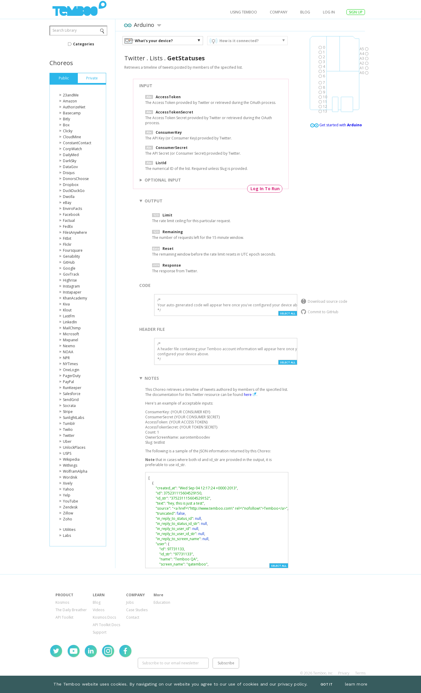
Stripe (68, 411)
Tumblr (69, 423)
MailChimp (72, 328)
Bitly (66, 119)
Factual (69, 220)
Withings (70, 465)
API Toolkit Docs (106, 624)
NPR (66, 357)
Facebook (71, 214)
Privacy (343, 673)
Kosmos (62, 602)
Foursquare (73, 250)
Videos (98, 609)
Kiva (66, 304)
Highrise (70, 280)
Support (99, 632)
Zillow (68, 513)
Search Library (64, 30)
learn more (356, 684)
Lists (156, 58)
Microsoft (71, 333)
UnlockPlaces (74, 447)
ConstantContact (77, 142)
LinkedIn (70, 322)
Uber (67, 441)
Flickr (67, 244)
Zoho (67, 519)
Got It (326, 684)
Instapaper (72, 292)
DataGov (70, 166)
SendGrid (71, 399)
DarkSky (69, 160)
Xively (67, 483)
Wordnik (70, 477)
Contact (132, 617)
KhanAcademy (75, 298)
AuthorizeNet (74, 107)
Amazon (70, 101)
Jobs (130, 602)
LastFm (69, 316)
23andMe (71, 95)
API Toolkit (64, 617)
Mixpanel (70, 339)
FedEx (68, 226)
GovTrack (71, 274)
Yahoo (68, 489)
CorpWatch (72, 148)
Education (162, 602)
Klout (67, 310)
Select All (287, 313)
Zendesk (70, 507)
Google (69, 268)
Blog (305, 12)
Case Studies (137, 609)
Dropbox (70, 184)
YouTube (70, 501)
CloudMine (72, 136)
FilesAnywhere (75, 232)
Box (66, 124)
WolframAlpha (75, 471)
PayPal (68, 381)
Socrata (69, 405)
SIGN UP (356, 12)
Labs (67, 535)
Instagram (71, 286)
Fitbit (67, 238)
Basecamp (72, 113)
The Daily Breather (71, 609)
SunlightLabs (73, 417)
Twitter (69, 435)
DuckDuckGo (74, 190)
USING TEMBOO (243, 12)
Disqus (69, 172)
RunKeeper (72, 387)
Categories (83, 44)
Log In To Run (265, 188)
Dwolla (69, 196)
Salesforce (72, 393)
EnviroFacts (72, 208)
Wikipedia (71, 459)
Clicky (67, 130)
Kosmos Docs (104, 617)
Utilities (69, 529)
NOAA (68, 351)
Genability (71, 256)
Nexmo (69, 345)
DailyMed (71, 154)
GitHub (69, 262)
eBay (67, 202)
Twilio (68, 429)
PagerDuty (72, 375)
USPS (67, 453)
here (248, 394)
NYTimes (70, 363)
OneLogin (71, 369)
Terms (360, 673)
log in (329, 12)
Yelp (66, 495)
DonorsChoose (76, 178)
